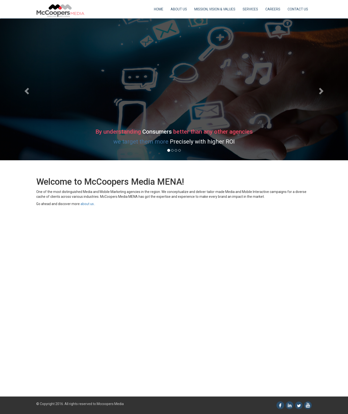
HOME (158, 9)
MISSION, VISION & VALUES (214, 9)
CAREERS (272, 9)
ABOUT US (179, 9)
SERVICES (250, 9)
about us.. (87, 204)
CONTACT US (298, 9)
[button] (26, 89)
